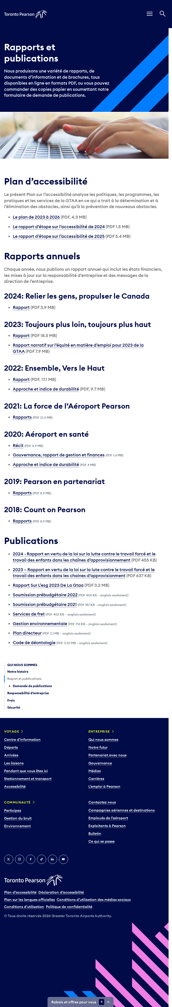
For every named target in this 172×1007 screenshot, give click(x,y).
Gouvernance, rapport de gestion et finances (59, 455)
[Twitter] (8, 859)
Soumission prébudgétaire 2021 (45, 604)
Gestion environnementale (40, 623)
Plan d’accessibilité (20, 892)
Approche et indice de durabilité (46, 389)
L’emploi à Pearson (104, 786)
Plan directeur (27, 633)
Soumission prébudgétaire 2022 (45, 594)
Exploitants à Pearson (107, 825)
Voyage (11, 731)
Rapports (22, 417)
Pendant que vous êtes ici (26, 771)
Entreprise (99, 731)
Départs (11, 747)
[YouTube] (63, 859)
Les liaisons (14, 763)
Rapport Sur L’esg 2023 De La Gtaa (48, 585)
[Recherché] (162, 14)
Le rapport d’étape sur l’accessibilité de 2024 (59, 226)
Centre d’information (22, 739)
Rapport (21, 307)
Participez (12, 810)
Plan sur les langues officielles (29, 899)
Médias (94, 771)
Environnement (17, 826)
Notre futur (98, 747)
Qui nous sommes (103, 739)
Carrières (96, 778)
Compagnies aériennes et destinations (121, 810)
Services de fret (29, 614)
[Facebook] (30, 859)
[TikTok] (41, 859)
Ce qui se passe (101, 841)
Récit (18, 445)
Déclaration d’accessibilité (61, 892)
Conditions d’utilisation (24, 906)
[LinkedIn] (52, 859)
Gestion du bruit (18, 818)
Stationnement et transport (27, 778)
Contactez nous (102, 802)
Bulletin (94, 833)
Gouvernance (100, 763)
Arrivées (11, 755)
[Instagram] (19, 859)
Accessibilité (15, 786)
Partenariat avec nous (107, 755)
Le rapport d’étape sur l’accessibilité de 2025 (59, 236)
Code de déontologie (34, 642)
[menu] (149, 14)
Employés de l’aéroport (108, 818)
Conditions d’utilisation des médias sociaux (94, 899)
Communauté (17, 802)
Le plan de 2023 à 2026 (36, 217)
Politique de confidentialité (69, 906)
